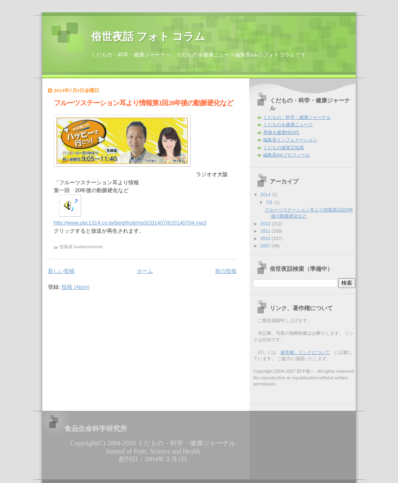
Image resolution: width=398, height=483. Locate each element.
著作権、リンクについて (305, 352)
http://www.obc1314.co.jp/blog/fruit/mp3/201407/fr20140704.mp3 (130, 223)
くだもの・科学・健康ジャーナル (297, 117)
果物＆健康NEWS (281, 132)
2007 (266, 245)
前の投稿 (226, 271)
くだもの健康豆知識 (283, 147)
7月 (270, 202)
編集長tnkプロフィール (286, 154)
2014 (266, 194)
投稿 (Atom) (75, 287)
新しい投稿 (61, 271)
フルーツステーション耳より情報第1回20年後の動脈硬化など (143, 103)
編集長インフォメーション (290, 139)
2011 (266, 231)
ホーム (145, 271)
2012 (266, 223)
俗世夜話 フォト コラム (148, 37)
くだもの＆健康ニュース (288, 124)
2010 (266, 238)
